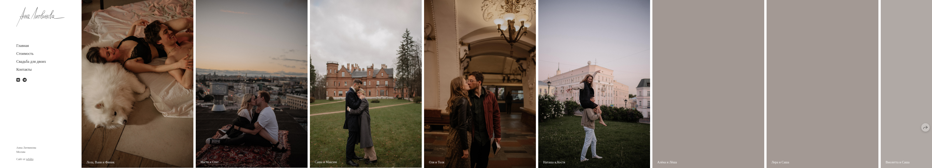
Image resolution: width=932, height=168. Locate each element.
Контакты (24, 69)
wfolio (29, 159)
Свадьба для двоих (31, 61)
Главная (22, 46)
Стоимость (25, 54)
